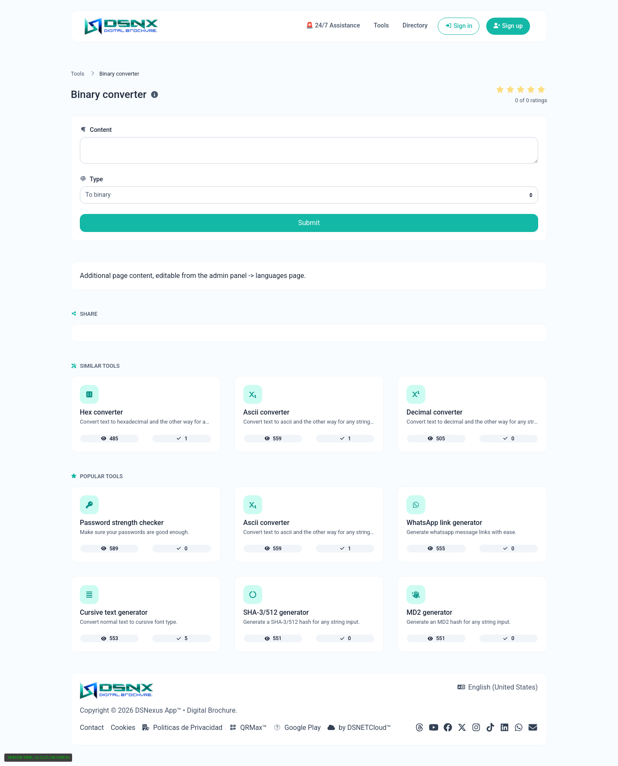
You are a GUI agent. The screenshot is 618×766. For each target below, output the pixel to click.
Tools (381, 25)
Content (96, 130)
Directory (415, 25)
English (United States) (497, 687)
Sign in (458, 26)
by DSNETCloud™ (359, 727)
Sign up (508, 26)
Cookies (123, 727)
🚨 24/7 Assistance (333, 25)
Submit (309, 223)
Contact (92, 727)
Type (91, 179)
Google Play (297, 727)
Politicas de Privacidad (182, 727)
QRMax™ (248, 727)
